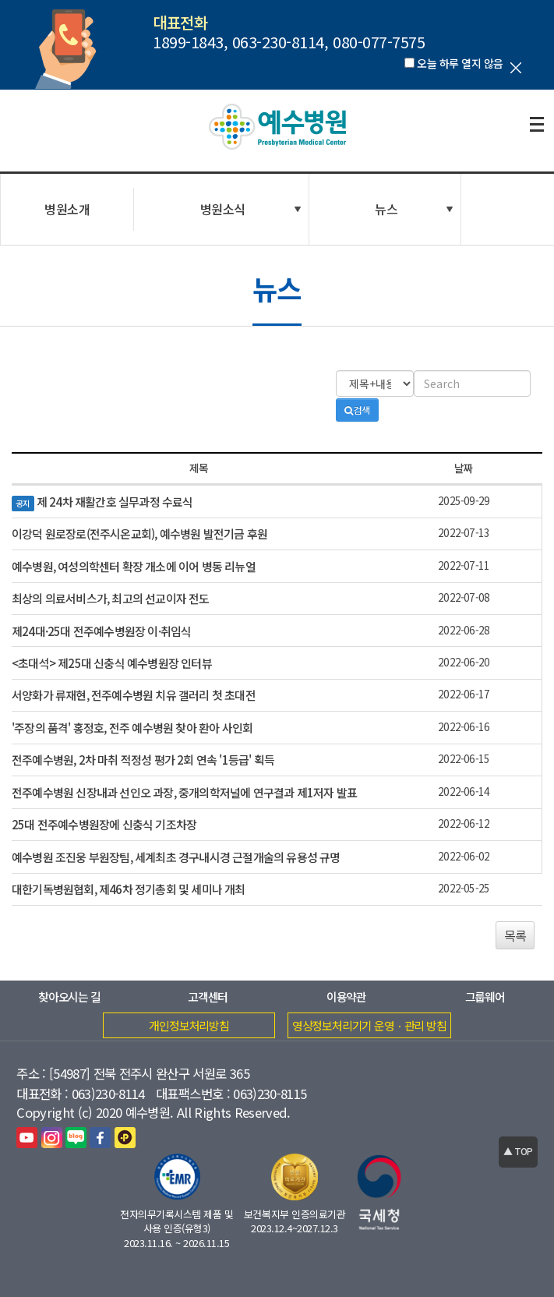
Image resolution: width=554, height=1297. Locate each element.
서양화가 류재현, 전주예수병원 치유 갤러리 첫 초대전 (134, 695)
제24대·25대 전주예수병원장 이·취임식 (101, 631)
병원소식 (222, 209)
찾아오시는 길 (69, 996)
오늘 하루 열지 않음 (460, 63)
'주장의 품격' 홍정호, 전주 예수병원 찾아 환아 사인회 (132, 727)
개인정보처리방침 (188, 1025)
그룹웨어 (485, 996)
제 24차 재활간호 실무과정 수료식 (115, 501)
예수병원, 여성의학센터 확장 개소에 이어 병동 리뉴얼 (134, 566)
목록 (515, 935)
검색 (357, 409)
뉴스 (386, 209)
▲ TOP (517, 1150)
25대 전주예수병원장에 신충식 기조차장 (104, 824)
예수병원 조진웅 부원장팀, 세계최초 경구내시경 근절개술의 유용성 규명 (176, 857)
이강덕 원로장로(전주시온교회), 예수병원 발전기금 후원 (139, 533)
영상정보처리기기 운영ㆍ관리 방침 (369, 1025)
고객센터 (208, 996)
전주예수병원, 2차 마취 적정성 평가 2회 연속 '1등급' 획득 (143, 759)
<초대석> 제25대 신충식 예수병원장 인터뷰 (112, 663)
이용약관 (346, 996)
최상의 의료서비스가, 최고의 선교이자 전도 (111, 598)
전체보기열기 (537, 125)
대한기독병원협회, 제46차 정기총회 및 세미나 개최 (128, 889)
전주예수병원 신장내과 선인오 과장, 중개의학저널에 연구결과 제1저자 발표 (184, 792)
